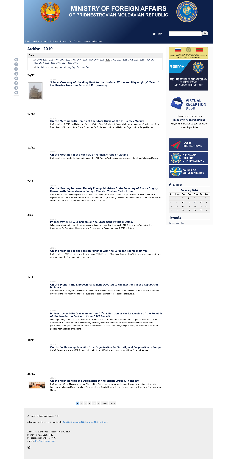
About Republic (31, 41)
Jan (38, 67)
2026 (75, 63)
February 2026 (189, 190)
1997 (45, 59)
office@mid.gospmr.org (44, 441)
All (34, 59)
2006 (85, 59)
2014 (130, 59)
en (154, 33)
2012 (119, 59)
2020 (41, 63)
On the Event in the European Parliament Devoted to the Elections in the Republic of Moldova (104, 286)
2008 (96, 59)
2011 (113, 59)
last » (112, 403)
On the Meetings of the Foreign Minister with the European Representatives (99, 251)
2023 (58, 63)
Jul (65, 67)
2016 (142, 59)
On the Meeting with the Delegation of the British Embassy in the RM (94, 380)
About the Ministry (49, 41)
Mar (47, 67)
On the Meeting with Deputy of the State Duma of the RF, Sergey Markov (97, 121)
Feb (43, 67)
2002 (68, 59)
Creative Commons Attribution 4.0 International (85, 422)
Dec (87, 67)
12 (195, 202)
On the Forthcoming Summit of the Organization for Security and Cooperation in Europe (106, 347)
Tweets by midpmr (177, 223)
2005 (79, 59)
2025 (70, 63)
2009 (102, 59)
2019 (35, 63)
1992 (39, 59)
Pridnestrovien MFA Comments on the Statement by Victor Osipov (91, 222)
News (63, 41)
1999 (56, 59)
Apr (51, 67)
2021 (47, 63)
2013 (125, 59)
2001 (62, 59)
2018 (153, 59)
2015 (136, 59)
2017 (147, 59)
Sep (73, 67)
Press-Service (75, 41)
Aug (69, 67)
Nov (83, 67)
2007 (91, 59)
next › (104, 403)
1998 (51, 59)
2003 (73, 59)
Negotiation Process (92, 41)
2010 (108, 59)
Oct (78, 67)
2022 (53, 63)
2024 (64, 63)
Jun (61, 67)
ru (160, 33)
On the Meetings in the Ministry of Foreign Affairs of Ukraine (89, 154)
